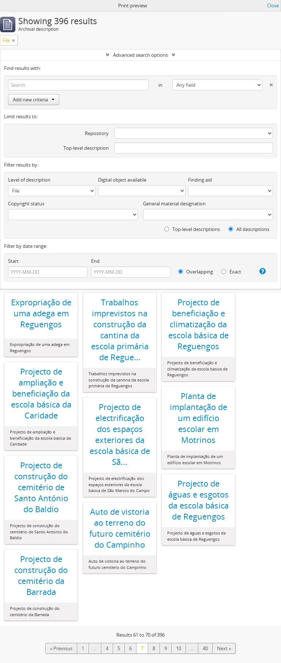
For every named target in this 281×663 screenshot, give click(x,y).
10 (178, 648)
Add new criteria (34, 99)
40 (205, 648)
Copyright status (26, 203)
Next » (224, 648)
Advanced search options (140, 55)
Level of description (29, 179)
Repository (97, 133)
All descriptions (248, 229)
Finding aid (200, 179)
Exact (231, 271)
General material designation (174, 203)
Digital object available (122, 179)
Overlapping (195, 271)
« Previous (61, 648)
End (95, 261)
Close (273, 5)
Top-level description (86, 148)
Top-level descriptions (192, 229)
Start (13, 261)
